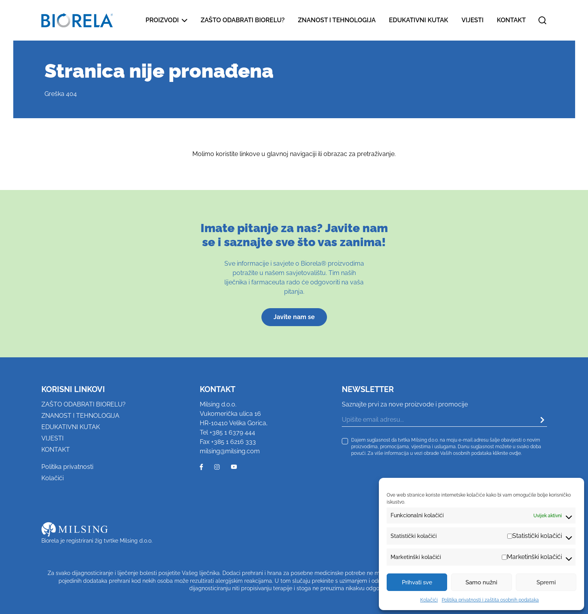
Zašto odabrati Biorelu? (242, 20)
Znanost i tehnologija (336, 20)
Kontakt (511, 20)
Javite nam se (294, 317)
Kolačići (429, 600)
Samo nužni (481, 582)
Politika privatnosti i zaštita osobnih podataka (490, 600)
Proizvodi (166, 20)
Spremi (546, 582)
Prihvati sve (417, 582)
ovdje (515, 453)
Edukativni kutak (418, 20)
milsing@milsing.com (230, 451)
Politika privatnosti (67, 466)
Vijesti (473, 20)
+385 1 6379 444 (232, 432)
